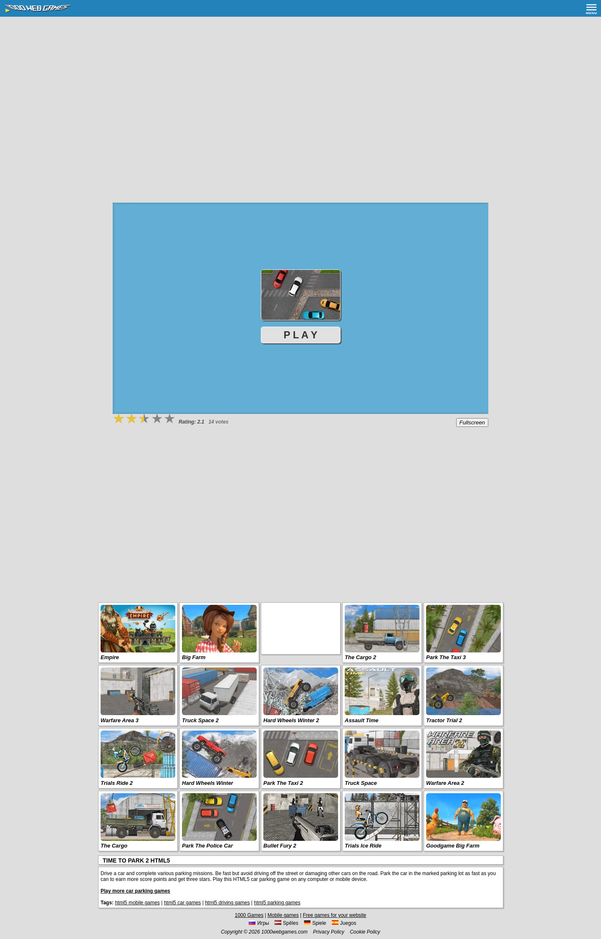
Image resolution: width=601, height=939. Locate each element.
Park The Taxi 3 (446, 657)
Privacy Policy (328, 932)
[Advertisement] (300, 79)
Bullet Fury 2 (279, 846)
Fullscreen (472, 422)
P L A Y (301, 334)
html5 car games (182, 903)
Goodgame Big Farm (453, 846)
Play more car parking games (135, 891)
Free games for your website (334, 915)
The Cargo (114, 846)
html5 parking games (277, 903)
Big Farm (193, 657)
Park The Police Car (207, 846)
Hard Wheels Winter (207, 783)
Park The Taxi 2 (283, 783)
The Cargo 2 (360, 657)
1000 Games (249, 915)
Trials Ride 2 (117, 783)
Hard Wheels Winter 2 (291, 720)
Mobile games (283, 915)
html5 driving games (227, 903)
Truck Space (361, 783)
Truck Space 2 (200, 720)
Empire (110, 657)
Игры (259, 923)
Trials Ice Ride (363, 846)
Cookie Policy (365, 932)
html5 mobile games (137, 903)
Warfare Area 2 (445, 783)
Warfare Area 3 (120, 720)
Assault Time (362, 720)
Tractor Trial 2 (444, 720)
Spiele (315, 923)
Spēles (286, 923)
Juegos (344, 923)
